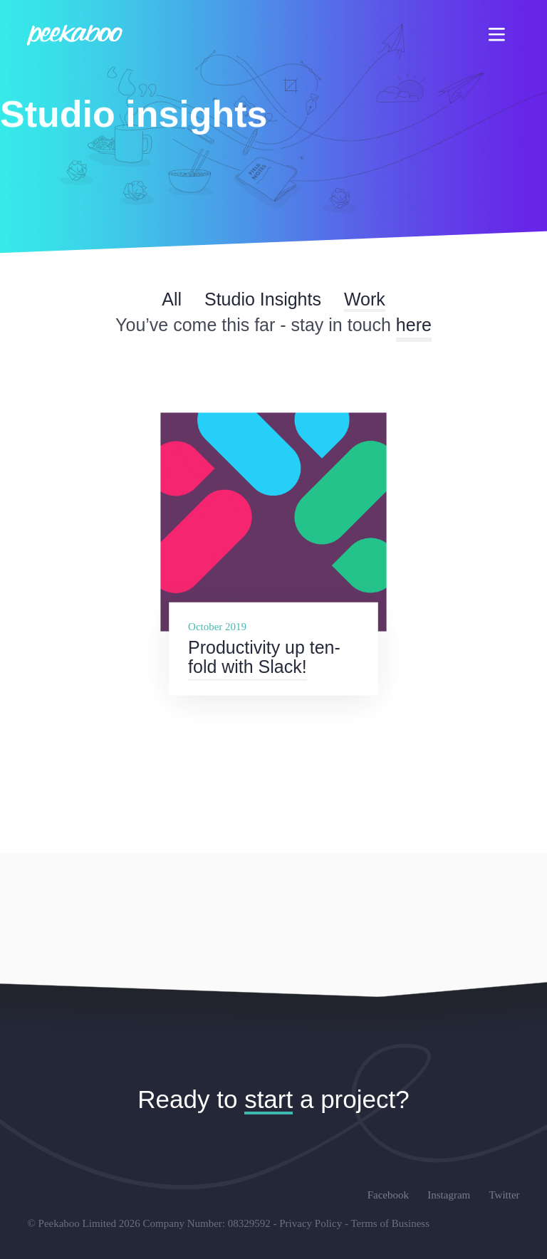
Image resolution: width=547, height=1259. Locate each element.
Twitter (504, 1195)
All (172, 299)
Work (364, 299)
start (268, 1099)
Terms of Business (389, 1223)
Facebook (388, 1195)
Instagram (448, 1195)
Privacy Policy (310, 1223)
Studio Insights (262, 299)
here (414, 325)
